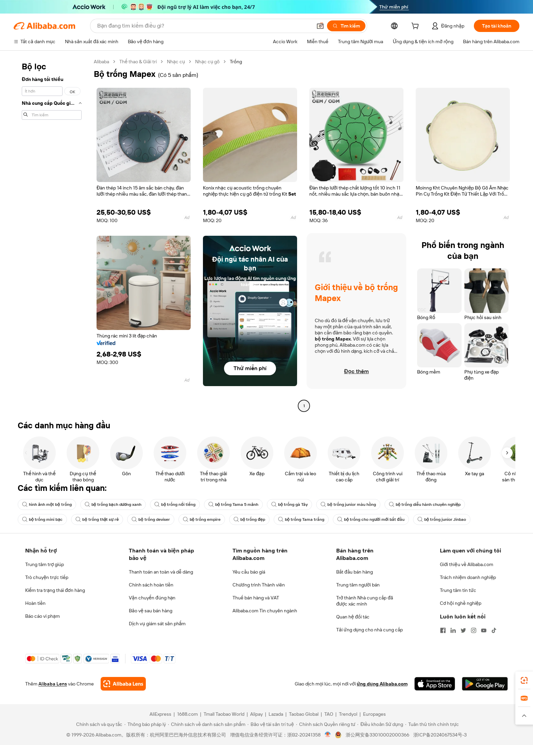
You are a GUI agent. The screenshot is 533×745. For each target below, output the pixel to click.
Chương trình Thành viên (259, 584)
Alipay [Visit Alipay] (256, 714)
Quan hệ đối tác (352, 616)
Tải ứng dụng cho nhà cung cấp (369, 629)
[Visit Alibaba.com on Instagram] (473, 630)
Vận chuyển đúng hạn (152, 597)
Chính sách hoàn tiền (151, 584)
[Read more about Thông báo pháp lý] (145, 724)
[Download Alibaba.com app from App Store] (434, 684)
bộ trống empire (202, 519)
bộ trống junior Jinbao (441, 519)
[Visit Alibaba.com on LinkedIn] (453, 630)
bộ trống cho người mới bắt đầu (371, 519)
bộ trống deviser (151, 519)
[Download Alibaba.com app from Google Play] (485, 684)
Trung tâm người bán (358, 584)
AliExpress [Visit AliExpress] (160, 714)
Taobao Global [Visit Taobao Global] (304, 714)
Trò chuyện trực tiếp (46, 577)
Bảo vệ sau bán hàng (150, 610)
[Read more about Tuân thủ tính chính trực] (432, 724)
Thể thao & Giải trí (138, 61)
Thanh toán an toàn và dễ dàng (161, 572)
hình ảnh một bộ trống (47, 504)
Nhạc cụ (176, 61)
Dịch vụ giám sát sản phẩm (157, 623)
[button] (320, 26)
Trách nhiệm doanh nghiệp (468, 577)
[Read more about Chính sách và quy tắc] (98, 724)
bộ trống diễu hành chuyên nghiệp (425, 504)
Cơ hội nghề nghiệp (460, 603)
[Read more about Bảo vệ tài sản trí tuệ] (270, 724)
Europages (374, 714)
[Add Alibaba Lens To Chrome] (123, 684)
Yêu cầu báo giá (249, 572)
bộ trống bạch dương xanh (113, 504)
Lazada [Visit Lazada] (276, 714)
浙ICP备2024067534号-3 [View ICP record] (440, 735)
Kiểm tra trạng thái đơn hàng (55, 590)
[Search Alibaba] (204, 26)
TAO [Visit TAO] (328, 714)
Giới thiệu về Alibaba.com (466, 564)
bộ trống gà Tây (289, 504)
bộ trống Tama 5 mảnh (233, 504)
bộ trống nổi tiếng (174, 504)
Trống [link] (236, 61)
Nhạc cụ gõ (207, 61)
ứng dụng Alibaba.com (382, 683)
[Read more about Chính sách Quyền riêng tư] (326, 724)
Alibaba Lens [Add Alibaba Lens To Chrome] (52, 683)
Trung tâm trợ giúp (44, 564)
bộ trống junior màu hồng (348, 504)
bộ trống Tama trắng (301, 519)
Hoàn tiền (35, 603)
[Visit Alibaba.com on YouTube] (484, 630)
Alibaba (101, 61)
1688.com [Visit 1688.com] (187, 714)
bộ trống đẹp (249, 519)
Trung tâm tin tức (458, 590)
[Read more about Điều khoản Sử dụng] (380, 724)
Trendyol (348, 714)
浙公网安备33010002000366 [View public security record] (377, 735)
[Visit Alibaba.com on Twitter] (463, 630)
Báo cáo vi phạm (42, 616)
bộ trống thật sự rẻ (97, 519)
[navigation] (52, 234)
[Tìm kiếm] (346, 25)
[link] (524, 680)
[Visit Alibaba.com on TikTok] (494, 630)
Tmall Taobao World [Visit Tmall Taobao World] (224, 714)
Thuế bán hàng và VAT (256, 597)
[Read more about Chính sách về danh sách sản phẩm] (207, 724)
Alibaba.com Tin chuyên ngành (265, 610)
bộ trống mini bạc (42, 519)
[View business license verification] (328, 734)
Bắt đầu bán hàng (354, 572)
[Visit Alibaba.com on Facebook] (443, 630)
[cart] (416, 27)
